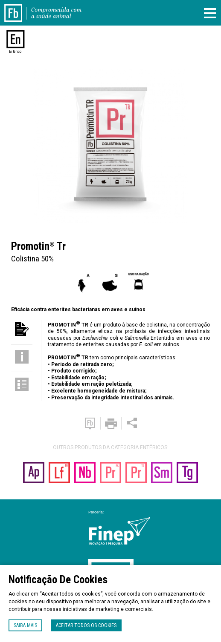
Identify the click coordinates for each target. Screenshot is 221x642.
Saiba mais (25, 625)
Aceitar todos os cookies (86, 625)
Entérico (15, 51)
